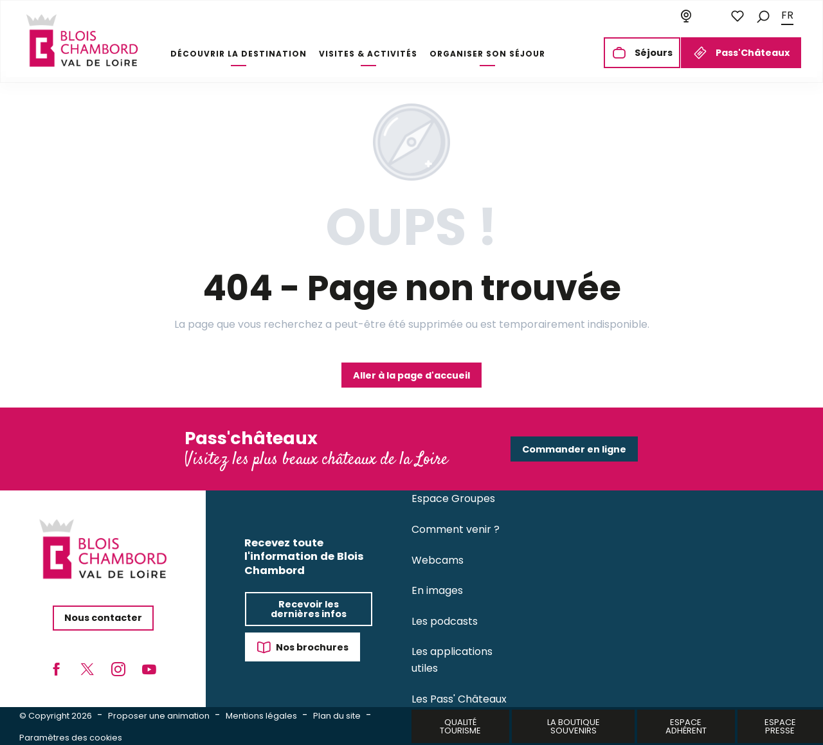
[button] (763, 16)
